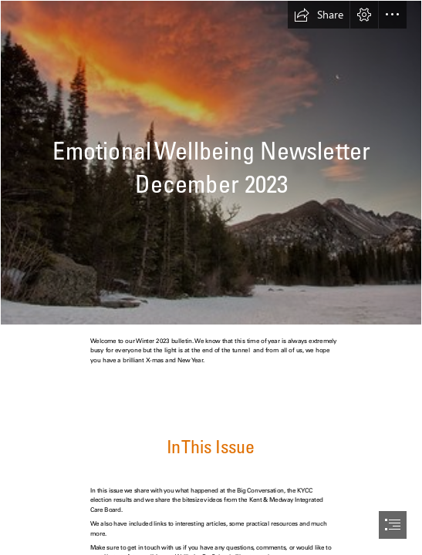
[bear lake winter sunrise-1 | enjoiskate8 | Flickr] (211, 162)
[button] (318, 15)
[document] (211, 277)
